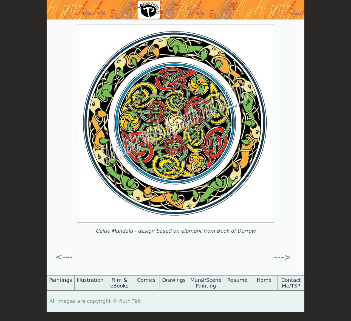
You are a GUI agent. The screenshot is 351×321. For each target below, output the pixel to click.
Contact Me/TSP (291, 283)
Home (264, 280)
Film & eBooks (119, 283)
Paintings (60, 280)
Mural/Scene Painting (206, 283)
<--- (64, 257)
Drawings (174, 280)
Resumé (237, 280)
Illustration (90, 280)
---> (282, 257)
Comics (146, 280)
